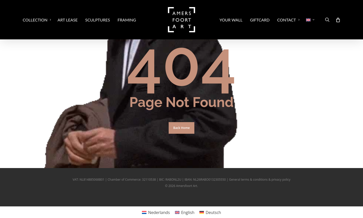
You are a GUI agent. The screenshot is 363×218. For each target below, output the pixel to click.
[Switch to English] (184, 212)
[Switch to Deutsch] (210, 212)
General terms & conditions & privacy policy (259, 179)
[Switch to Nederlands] (155, 212)
